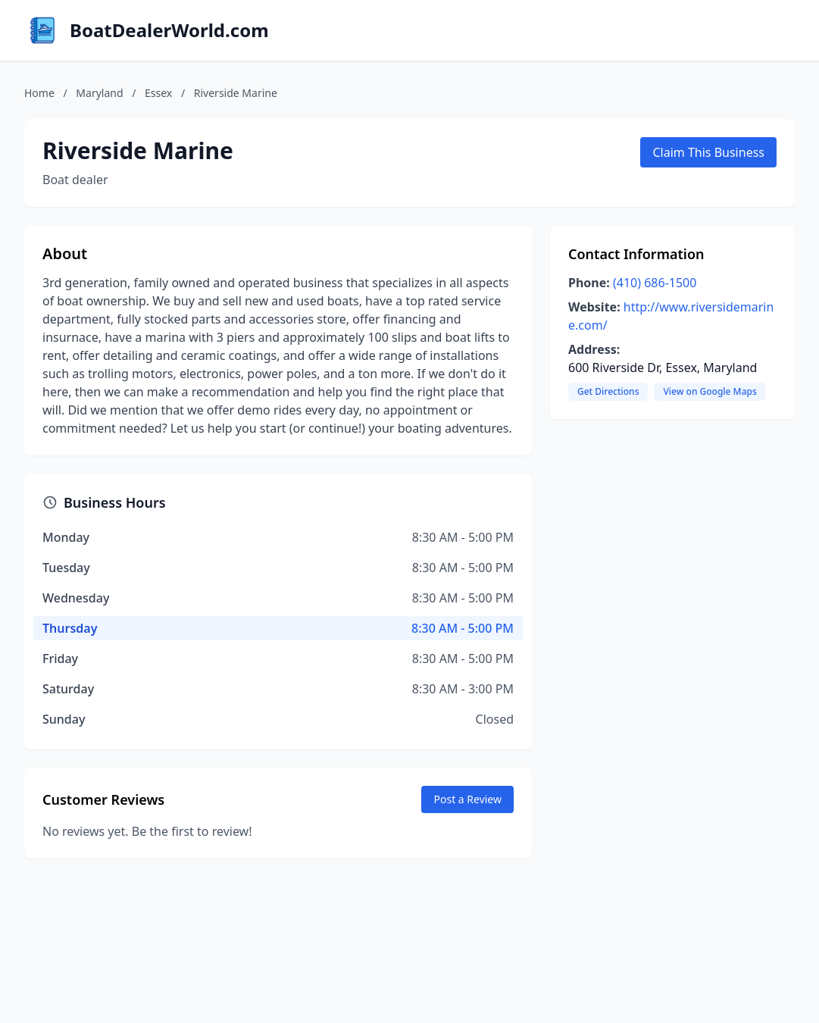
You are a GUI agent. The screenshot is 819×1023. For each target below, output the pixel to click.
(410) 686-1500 (654, 282)
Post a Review (467, 799)
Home (39, 93)
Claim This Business (708, 152)
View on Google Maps (709, 391)
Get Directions (608, 391)
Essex (158, 93)
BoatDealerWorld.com (169, 30)
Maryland (99, 93)
